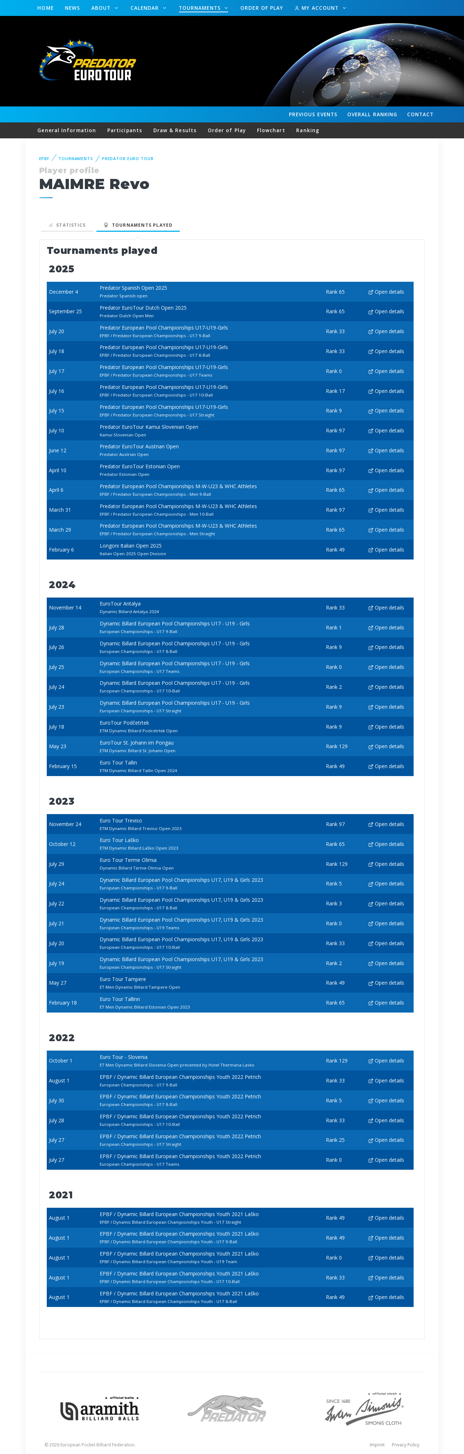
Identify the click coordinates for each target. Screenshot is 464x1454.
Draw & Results (174, 130)
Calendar (145, 7)
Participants (124, 130)
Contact (420, 114)
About (102, 7)
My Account (317, 7)
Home (45, 7)
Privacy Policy (405, 1445)
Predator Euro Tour (128, 158)
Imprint (377, 1445)
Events (313, 114)
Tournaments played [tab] (138, 225)
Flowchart (271, 130)
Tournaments (201, 7)
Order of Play (261, 7)
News (72, 7)
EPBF (44, 158)
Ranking (372, 114)
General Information (66, 130)
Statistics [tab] (67, 225)
